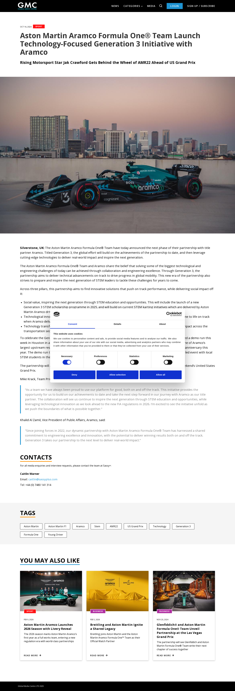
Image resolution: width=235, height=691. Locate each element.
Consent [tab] (72, 324)
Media (151, 6)
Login (174, 6)
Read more (31, 655)
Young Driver (55, 534)
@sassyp (42, 479)
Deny (74, 374)
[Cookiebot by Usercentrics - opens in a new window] (168, 314)
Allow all (160, 374)
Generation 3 (183, 526)
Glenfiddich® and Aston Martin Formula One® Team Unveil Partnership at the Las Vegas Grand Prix (181, 631)
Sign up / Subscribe (201, 6)
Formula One (31, 534)
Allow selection (117, 374)
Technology (159, 526)
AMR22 (114, 526)
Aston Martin (31, 526)
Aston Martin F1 (57, 526)
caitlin (32, 479)
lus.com (52, 479)
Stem (97, 526)
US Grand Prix (135, 526)
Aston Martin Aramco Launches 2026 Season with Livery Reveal (48, 627)
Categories (133, 6)
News (115, 6)
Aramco (80, 526)
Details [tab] (117, 324)
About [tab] (162, 324)
